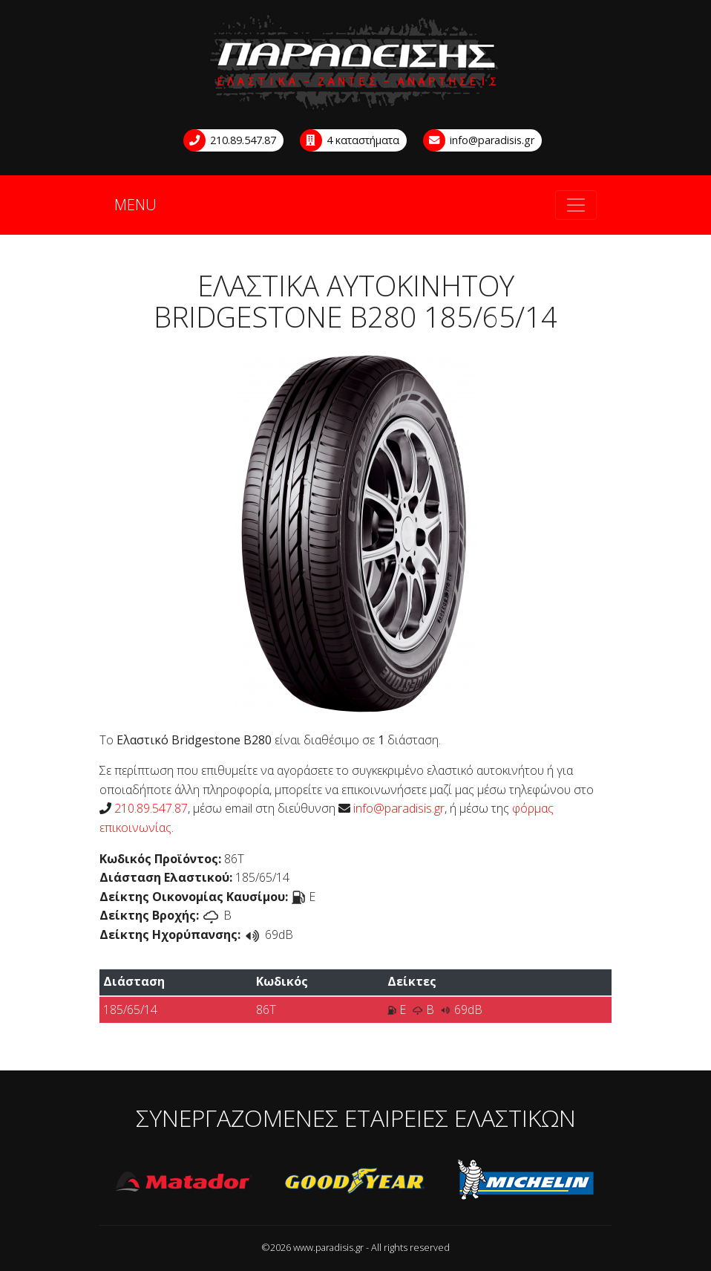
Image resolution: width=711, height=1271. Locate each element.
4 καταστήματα (350, 140)
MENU (135, 205)
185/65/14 (130, 1009)
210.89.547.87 (230, 140)
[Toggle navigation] (576, 205)
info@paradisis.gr (479, 140)
